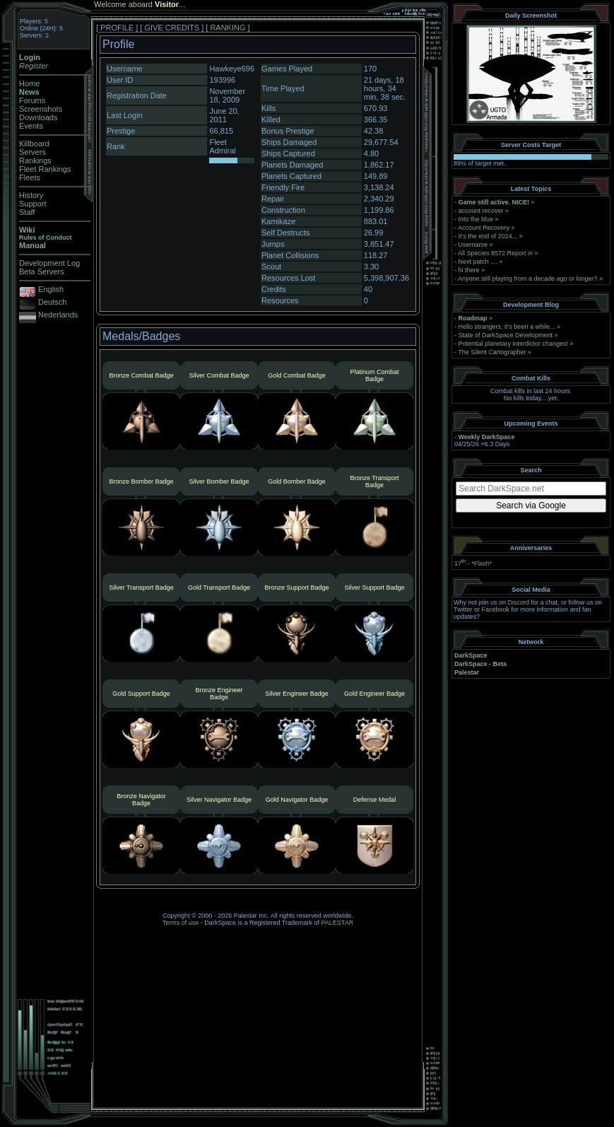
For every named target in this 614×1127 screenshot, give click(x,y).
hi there (469, 270)
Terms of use (181, 922)
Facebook (496, 609)
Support (33, 203)
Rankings (35, 160)
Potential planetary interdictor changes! (514, 343)
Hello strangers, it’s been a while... (507, 326)
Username (473, 244)
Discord (519, 602)
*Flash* (481, 563)
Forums (32, 100)
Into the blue (476, 219)
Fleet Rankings (45, 169)
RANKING (227, 27)
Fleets (29, 177)
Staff (27, 212)
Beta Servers (41, 271)
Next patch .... (478, 261)
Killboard (34, 143)
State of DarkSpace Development (506, 335)
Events (31, 126)
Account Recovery (483, 227)
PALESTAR (337, 922)
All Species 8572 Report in (495, 253)
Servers (32, 152)
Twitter (463, 609)
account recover (481, 210)
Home (29, 83)
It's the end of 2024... (488, 236)
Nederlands (58, 314)
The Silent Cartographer (492, 352)
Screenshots (40, 109)
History (31, 195)
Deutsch (52, 302)
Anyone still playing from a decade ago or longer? (528, 278)
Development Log (49, 263)
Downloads (38, 117)
